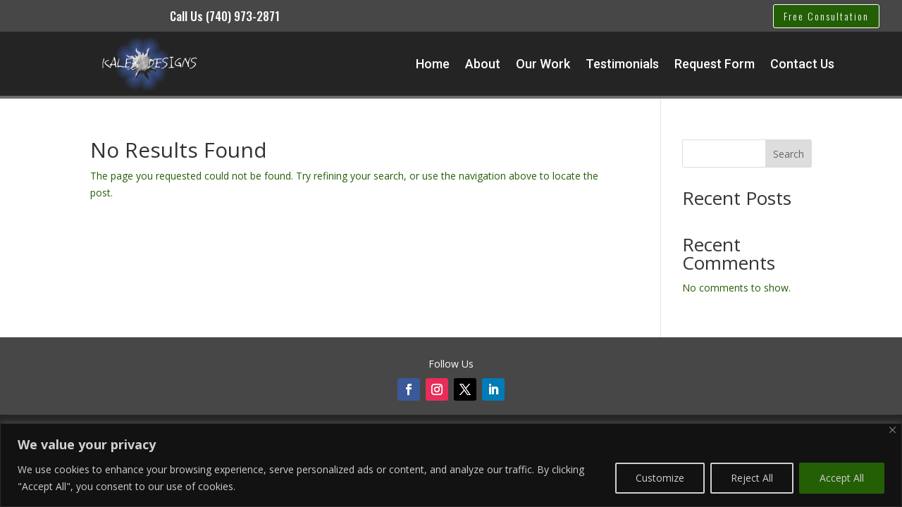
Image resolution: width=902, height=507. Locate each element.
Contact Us (802, 63)
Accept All (842, 477)
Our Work (543, 63)
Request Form (714, 63)
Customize (660, 477)
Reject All (752, 477)
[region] (451, 465)
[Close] (892, 430)
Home (433, 63)
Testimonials (622, 63)
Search (788, 154)
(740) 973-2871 (243, 16)
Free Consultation (826, 15)
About (482, 63)
